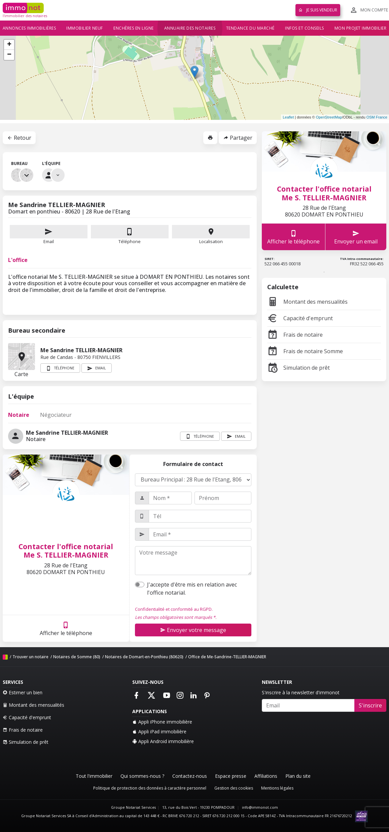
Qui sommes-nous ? (142, 776)
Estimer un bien (22, 692)
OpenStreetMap (329, 117)
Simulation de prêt (298, 368)
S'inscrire (370, 705)
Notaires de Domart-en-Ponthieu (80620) (144, 657)
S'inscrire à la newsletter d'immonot (301, 692)
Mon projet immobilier (360, 28)
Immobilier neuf (84, 28)
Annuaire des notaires (190, 28)
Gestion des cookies (233, 788)
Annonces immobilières (29, 28)
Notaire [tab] (18, 415)
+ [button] (9, 45)
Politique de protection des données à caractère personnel (149, 788)
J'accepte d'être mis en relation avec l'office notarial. (192, 588)
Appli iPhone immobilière (162, 722)
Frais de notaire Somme (305, 351)
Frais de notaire (295, 335)
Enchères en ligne (133, 28)
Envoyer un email (356, 237)
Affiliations (265, 776)
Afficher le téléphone (66, 628)
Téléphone (129, 241)
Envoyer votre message (193, 630)
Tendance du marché (250, 28)
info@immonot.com (260, 807)
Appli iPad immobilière (159, 731)
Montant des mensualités (307, 302)
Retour (19, 137)
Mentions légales (277, 788)
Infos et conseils (304, 28)
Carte (21, 356)
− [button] (9, 55)
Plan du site (298, 776)
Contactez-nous (189, 776)
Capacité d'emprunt (300, 318)
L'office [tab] (18, 260)
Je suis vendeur (317, 10)
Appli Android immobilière (163, 741)
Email (48, 234)
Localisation (211, 234)
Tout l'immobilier (94, 776)
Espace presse (230, 776)
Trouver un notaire (30, 657)
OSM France (376, 117)
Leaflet (288, 117)
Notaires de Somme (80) (76, 657)
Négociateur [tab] (56, 415)
